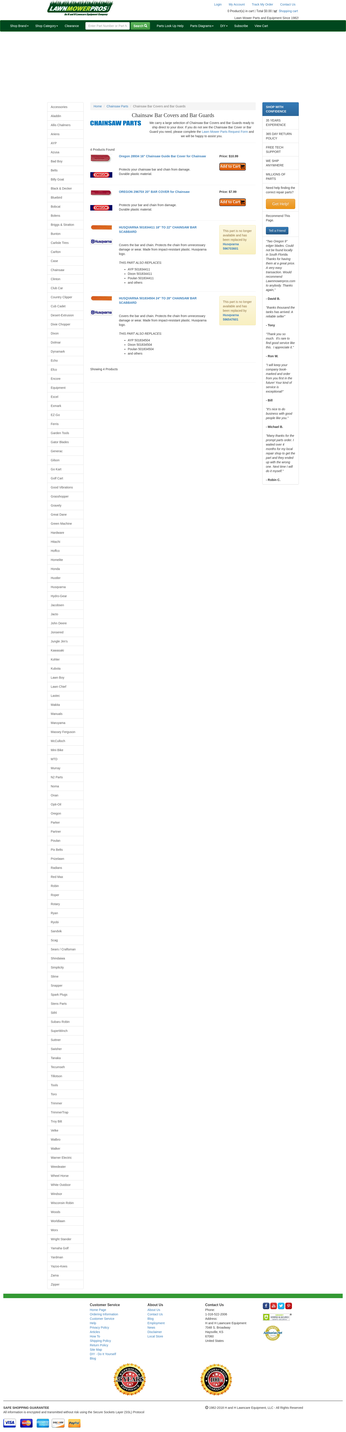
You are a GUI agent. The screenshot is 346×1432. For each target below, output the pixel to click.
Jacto (54, 614)
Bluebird (56, 197)
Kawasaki (57, 650)
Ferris (55, 424)
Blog (93, 1358)
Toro (54, 1094)
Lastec (55, 695)
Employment (156, 1323)
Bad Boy (56, 161)
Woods (55, 1212)
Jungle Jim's (59, 641)
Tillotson (56, 1076)
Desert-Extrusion (62, 315)
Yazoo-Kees (59, 1266)
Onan (54, 795)
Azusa (55, 152)
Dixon (55, 333)
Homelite (57, 560)
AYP (54, 143)
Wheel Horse (60, 1176)
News (151, 1327)
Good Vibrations (62, 487)
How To (95, 1336)
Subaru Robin (60, 1022)
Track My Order (262, 4)
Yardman (57, 1257)
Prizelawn (57, 858)
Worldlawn (58, 1221)
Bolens (55, 215)
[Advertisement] (173, 67)
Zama (55, 1275)
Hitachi (55, 541)
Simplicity (57, 967)
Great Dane (59, 514)
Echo (54, 360)
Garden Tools (60, 433)
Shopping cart (288, 11)
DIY (224, 26)
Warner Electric (61, 1157)
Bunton (55, 234)
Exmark (56, 406)
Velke (54, 1130)
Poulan (55, 840)
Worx (54, 1230)
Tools (54, 1085)
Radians (56, 868)
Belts (54, 170)
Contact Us (287, 4)
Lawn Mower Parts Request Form (225, 131)
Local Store (155, 1336)
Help (93, 1323)
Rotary (55, 904)
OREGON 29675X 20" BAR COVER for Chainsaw (154, 192)
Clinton (55, 279)
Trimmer (56, 1103)
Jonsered (57, 632)
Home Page (98, 1310)
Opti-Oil (56, 804)
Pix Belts (57, 849)
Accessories (59, 107)
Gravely (56, 505)
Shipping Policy (100, 1341)
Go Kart (56, 469)
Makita (55, 705)
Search (140, 26)
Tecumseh (58, 1067)
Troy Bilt (56, 1121)
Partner (56, 831)
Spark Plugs (59, 994)
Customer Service (102, 1318)
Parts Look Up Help (170, 26)
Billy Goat (57, 179)
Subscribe (241, 26)
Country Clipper (61, 297)
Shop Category (46, 26)
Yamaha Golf (60, 1248)
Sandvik (56, 931)
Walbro (55, 1139)
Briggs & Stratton (62, 224)
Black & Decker (61, 188)
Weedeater (58, 1166)
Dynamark (58, 351)
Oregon (56, 813)
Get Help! (280, 204)
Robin (55, 886)
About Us (153, 1310)
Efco (54, 369)
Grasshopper (60, 496)
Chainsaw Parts (117, 106)
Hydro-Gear (59, 596)
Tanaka (56, 1058)
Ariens (55, 134)
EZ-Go (55, 415)
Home (98, 106)
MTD (54, 759)
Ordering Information (104, 1314)
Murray (55, 768)
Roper (55, 895)
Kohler (55, 659)
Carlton (56, 252)
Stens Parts (59, 1003)
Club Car (57, 288)
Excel (54, 397)
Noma (55, 786)
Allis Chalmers (60, 125)
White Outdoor (61, 1185)
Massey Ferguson (63, 732)
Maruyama (58, 723)
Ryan (54, 913)
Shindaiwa (58, 958)
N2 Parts (57, 777)
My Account (237, 4)
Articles (95, 1332)
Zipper (55, 1284)
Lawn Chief (58, 686)
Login (218, 4)
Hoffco (55, 551)
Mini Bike (57, 750)
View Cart (261, 26)
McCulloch (58, 741)
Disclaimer (154, 1332)
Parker (55, 822)
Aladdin (56, 116)
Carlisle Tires (60, 243)
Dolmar (56, 342)
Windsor (56, 1194)
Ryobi (55, 922)
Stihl (54, 1012)
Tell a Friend (277, 230)
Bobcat (55, 206)
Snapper (56, 985)
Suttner (56, 1040)
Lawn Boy (57, 677)
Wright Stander (61, 1239)
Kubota (55, 668)
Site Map (96, 1349)
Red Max (57, 877)
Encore (55, 378)
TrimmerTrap (59, 1112)
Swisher (56, 1049)
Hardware (57, 532)
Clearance (72, 26)
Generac (57, 451)
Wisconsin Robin (62, 1203)
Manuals (56, 714)
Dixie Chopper (60, 324)
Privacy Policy (99, 1327)
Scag (54, 940)
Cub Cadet (58, 306)
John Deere (59, 623)
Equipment (58, 387)
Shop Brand (19, 26)
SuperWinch (59, 1031)
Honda (55, 569)
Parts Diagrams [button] (202, 26)
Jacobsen (57, 605)
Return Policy (99, 1345)
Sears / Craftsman (63, 949)
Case (54, 261)
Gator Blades (60, 442)
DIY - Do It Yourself (103, 1354)
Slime (54, 976)
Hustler (55, 578)
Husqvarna (58, 587)
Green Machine (61, 523)
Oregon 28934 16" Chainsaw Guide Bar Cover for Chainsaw (162, 156)
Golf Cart (57, 478)
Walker (55, 1148)
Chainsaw (57, 270)
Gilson (55, 460)
